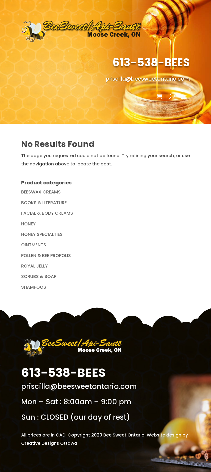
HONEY (28, 224)
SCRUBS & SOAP (38, 276)
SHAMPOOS (33, 287)
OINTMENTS (33, 245)
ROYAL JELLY (34, 266)
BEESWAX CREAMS (41, 192)
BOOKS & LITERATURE (44, 203)
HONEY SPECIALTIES (42, 234)
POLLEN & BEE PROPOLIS (46, 255)
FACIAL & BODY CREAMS (47, 213)
